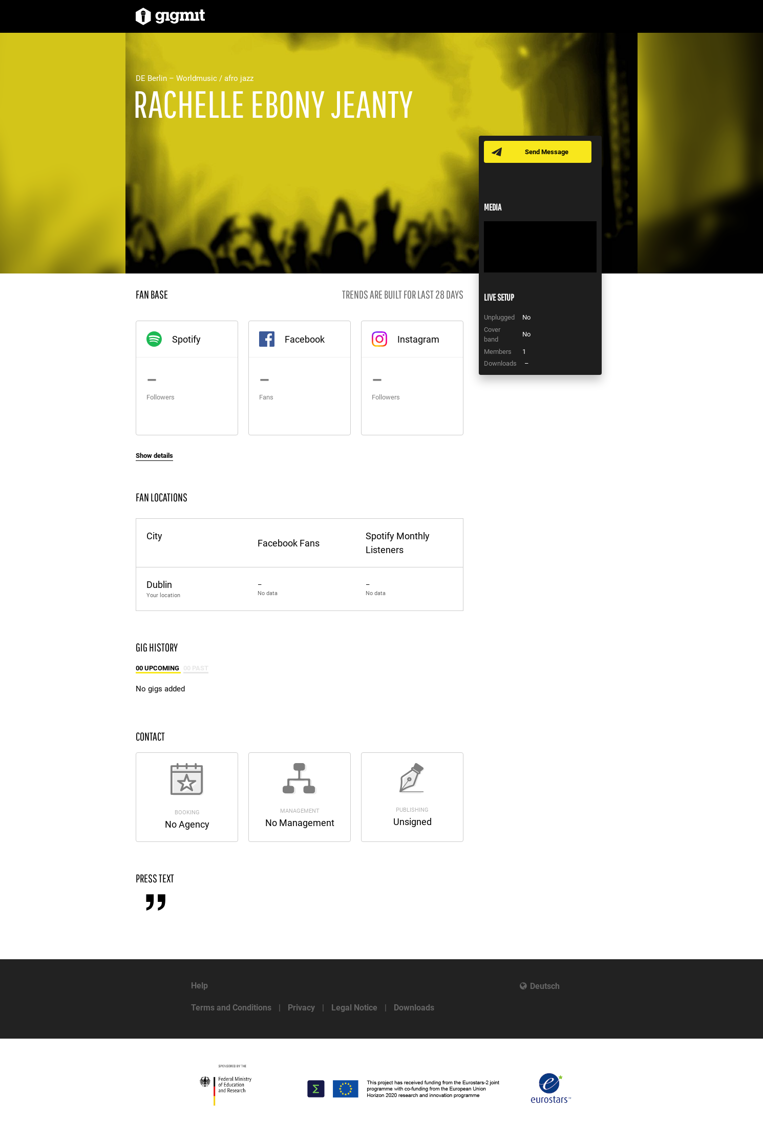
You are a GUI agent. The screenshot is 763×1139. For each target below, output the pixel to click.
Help (199, 985)
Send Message (546, 152)
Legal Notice (354, 1008)
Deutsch (545, 986)
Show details (154, 455)
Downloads (414, 1008)
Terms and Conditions (231, 1008)
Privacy (301, 1008)
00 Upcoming (158, 668)
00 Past (195, 668)
